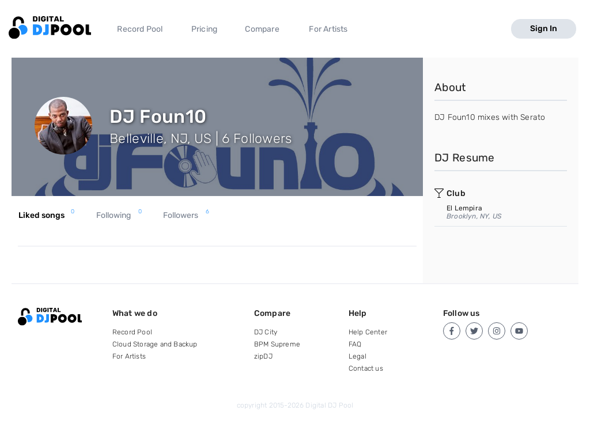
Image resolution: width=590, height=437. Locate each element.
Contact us (366, 368)
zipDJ (263, 356)
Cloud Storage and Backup (155, 344)
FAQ (355, 344)
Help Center (368, 332)
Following (119, 215)
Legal (357, 356)
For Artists (328, 29)
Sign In (543, 28)
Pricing (204, 29)
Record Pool (139, 29)
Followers (186, 215)
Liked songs (46, 215)
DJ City (265, 332)
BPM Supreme (277, 344)
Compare (262, 29)
